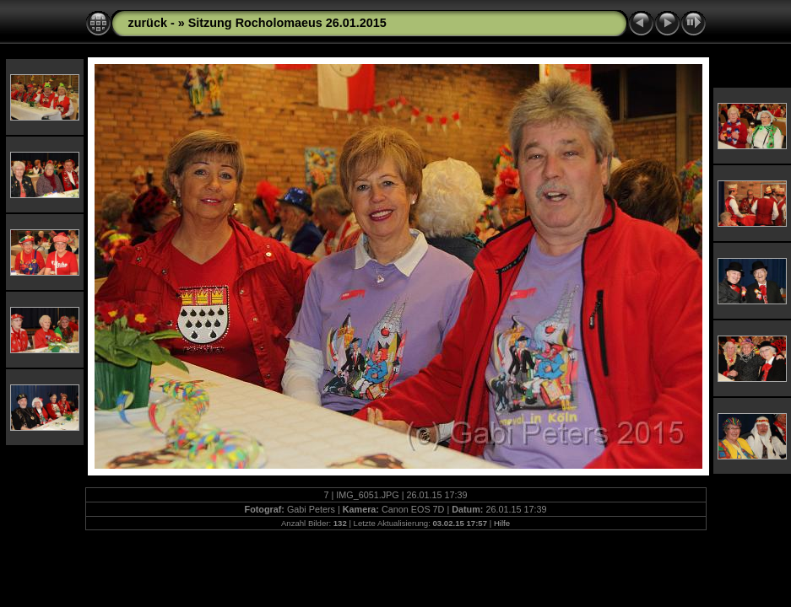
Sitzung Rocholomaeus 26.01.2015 (287, 23)
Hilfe (502, 523)
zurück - (153, 23)
